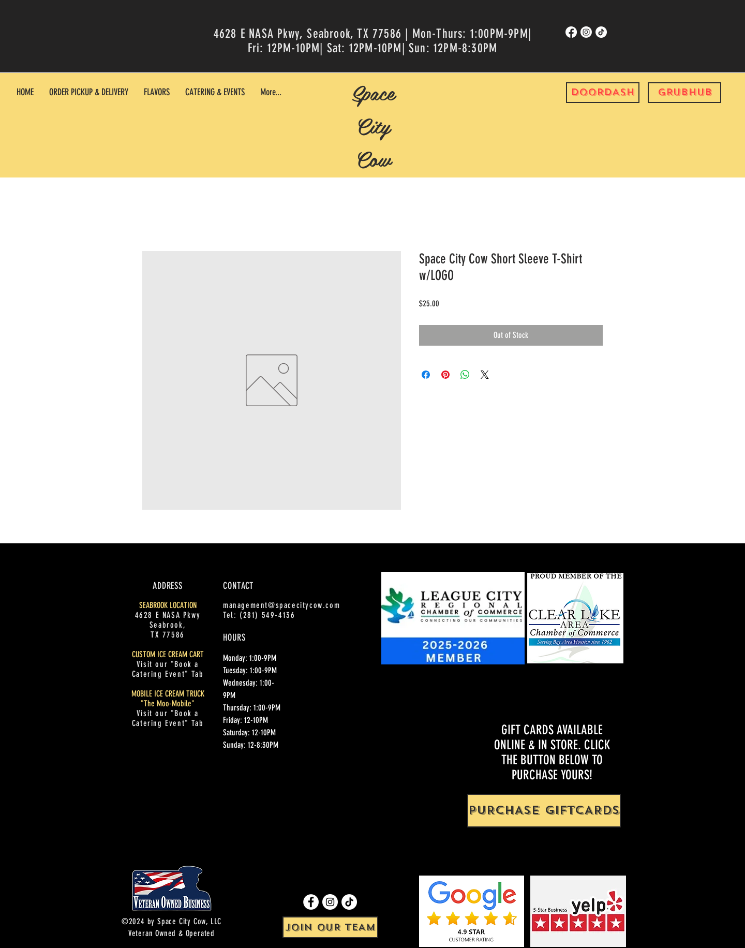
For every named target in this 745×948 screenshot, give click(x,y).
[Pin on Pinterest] (445, 374)
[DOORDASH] (602, 92)
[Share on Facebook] (426, 374)
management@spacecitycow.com (281, 605)
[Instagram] (586, 32)
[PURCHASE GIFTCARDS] (544, 810)
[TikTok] (601, 32)
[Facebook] (571, 32)
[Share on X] (485, 374)
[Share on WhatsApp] (465, 374)
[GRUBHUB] (684, 92)
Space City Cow (373, 125)
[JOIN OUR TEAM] (330, 927)
